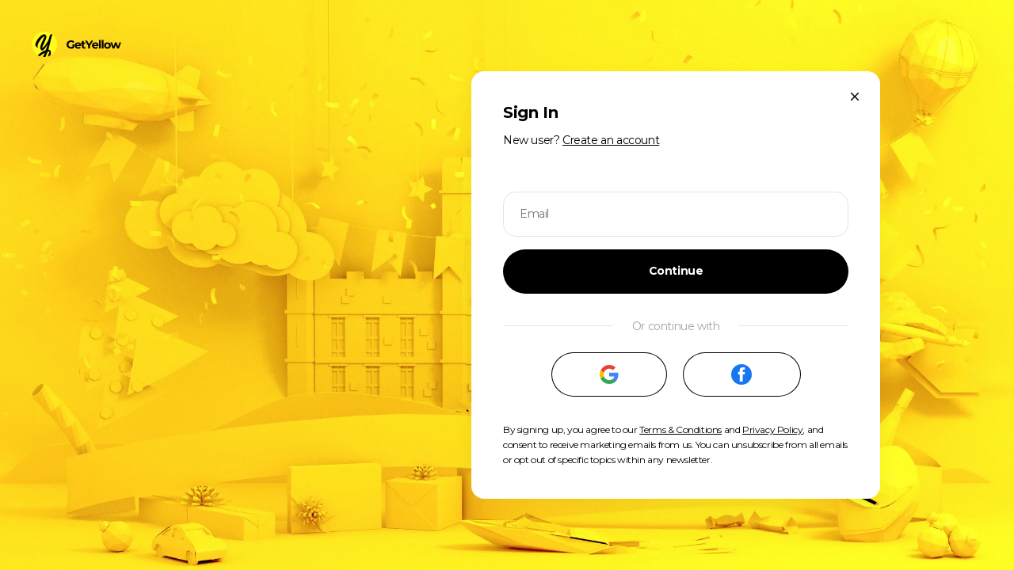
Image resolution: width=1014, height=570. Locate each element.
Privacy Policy (772, 429)
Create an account (610, 140)
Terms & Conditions (680, 429)
